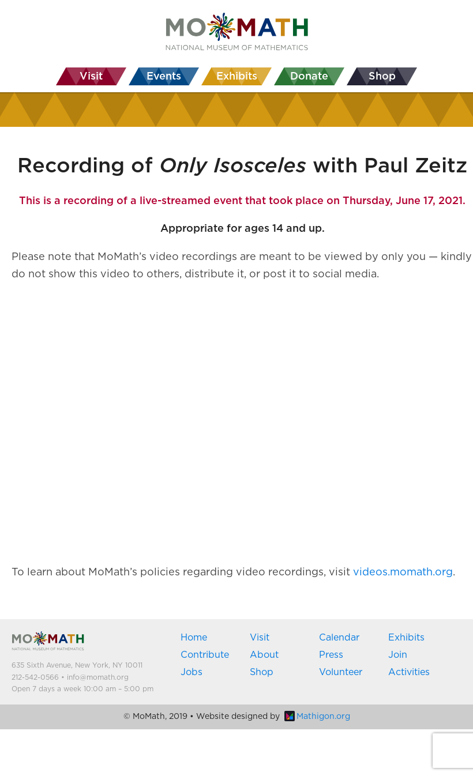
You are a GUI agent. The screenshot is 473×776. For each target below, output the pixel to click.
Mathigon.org (317, 717)
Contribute (205, 655)
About (264, 655)
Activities (409, 672)
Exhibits (406, 637)
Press (331, 655)
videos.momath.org (403, 572)
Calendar (339, 637)
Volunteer (340, 672)
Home (194, 637)
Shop (261, 672)
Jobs (191, 672)
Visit (259, 637)
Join (397, 655)
